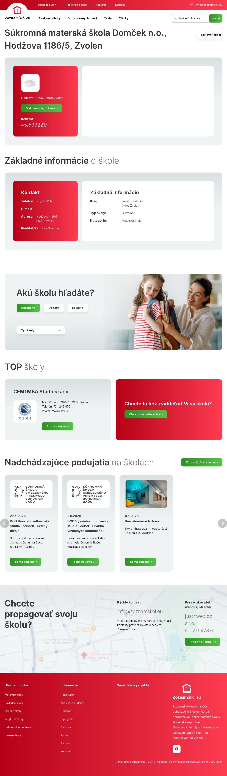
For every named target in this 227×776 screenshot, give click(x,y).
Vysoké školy (13, 735)
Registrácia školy (76, 4)
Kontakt (120, 4)
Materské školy (14, 694)
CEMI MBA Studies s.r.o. (41, 392)
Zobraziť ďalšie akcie (201, 462)
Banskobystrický (132, 201)
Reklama (101, 4)
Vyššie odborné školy (18, 727)
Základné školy (14, 703)
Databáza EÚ (46, 4)
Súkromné (128, 213)
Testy (108, 18)
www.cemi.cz (60, 410)
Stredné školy (13, 711)
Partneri (65, 743)
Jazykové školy (14, 719)
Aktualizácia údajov (72, 703)
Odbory (53, 308)
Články (123, 18)
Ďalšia (222, 523)
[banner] (17, 12)
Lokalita (77, 308)
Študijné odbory (49, 18)
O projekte (67, 719)
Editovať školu (211, 35)
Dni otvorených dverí (82, 18)
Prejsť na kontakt (202, 642)
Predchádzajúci (4, 523)
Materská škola (131, 220)
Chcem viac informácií (144, 414)
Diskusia (66, 727)
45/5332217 (34, 125)
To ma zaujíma (57, 426)
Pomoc (65, 735)
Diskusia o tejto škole (40, 108)
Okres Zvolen (130, 205)
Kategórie (28, 308)
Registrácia (67, 694)
